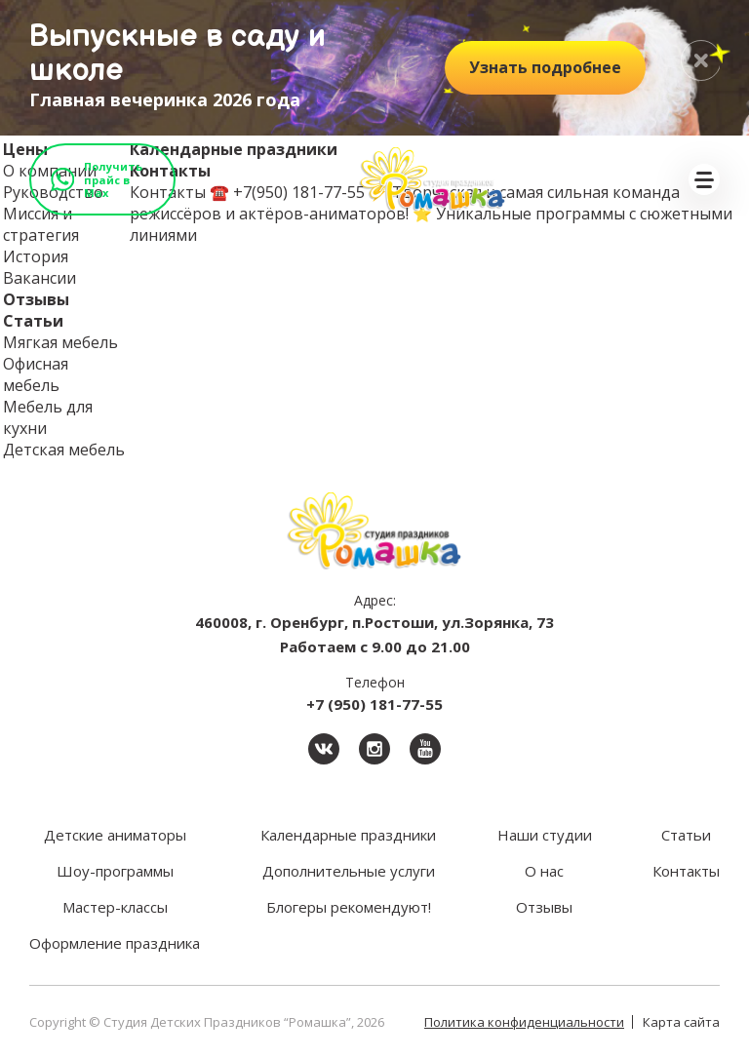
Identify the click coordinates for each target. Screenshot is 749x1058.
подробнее (545, 67)
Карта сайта (681, 1022)
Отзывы (36, 299)
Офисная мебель (35, 374)
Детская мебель (64, 449)
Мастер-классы (115, 907)
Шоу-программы (115, 871)
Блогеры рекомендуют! (348, 907)
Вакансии (39, 278)
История (35, 256)
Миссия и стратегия (41, 224)
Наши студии (544, 834)
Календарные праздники (348, 834)
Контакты (686, 871)
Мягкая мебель (60, 342)
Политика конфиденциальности (524, 1022)
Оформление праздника (114, 943)
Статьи (33, 321)
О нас (544, 871)
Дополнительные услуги (348, 871)
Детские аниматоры (115, 834)
